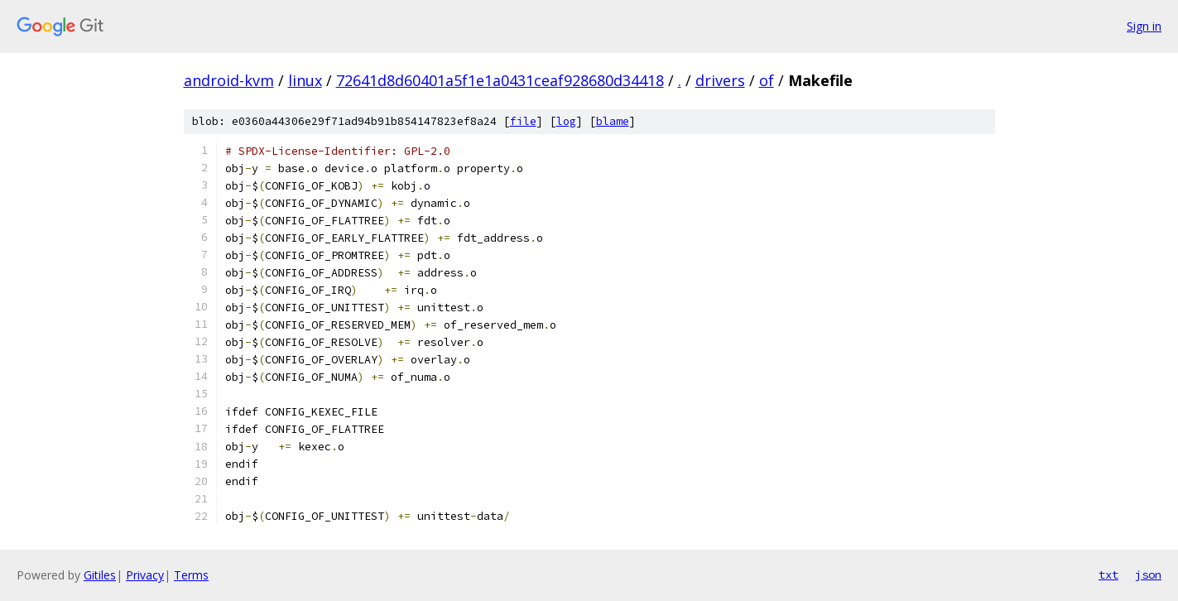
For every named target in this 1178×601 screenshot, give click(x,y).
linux (305, 80)
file (523, 121)
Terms (191, 575)
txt (1108, 574)
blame (612, 121)
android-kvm (229, 80)
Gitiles (100, 575)
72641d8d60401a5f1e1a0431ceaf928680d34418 (500, 80)
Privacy (145, 575)
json (1148, 574)
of (766, 80)
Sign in (1144, 26)
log (566, 121)
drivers (720, 80)
